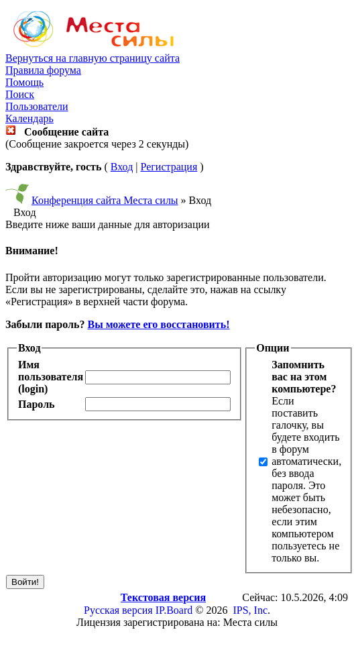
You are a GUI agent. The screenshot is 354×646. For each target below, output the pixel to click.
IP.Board (174, 610)
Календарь (29, 118)
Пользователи (36, 106)
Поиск (19, 94)
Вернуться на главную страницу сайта (92, 58)
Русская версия (118, 610)
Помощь (24, 82)
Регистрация (168, 166)
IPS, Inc (250, 610)
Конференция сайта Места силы (105, 200)
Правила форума (43, 70)
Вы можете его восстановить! (158, 324)
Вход (122, 166)
